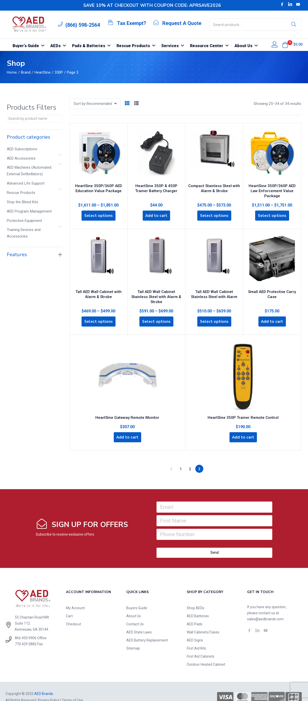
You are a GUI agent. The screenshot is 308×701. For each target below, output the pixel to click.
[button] (285, 45)
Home (12, 72)
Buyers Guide (136, 597)
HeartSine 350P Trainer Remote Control (243, 405)
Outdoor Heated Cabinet (206, 653)
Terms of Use (72, 689)
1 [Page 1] (181, 458)
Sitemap (133, 637)
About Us (133, 605)
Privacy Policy (48, 689)
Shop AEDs (195, 597)
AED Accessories (21, 158)
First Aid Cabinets (200, 645)
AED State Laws (139, 621)
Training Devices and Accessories (24, 233)
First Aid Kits (196, 637)
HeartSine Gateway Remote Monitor (127, 405)
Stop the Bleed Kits (22, 202)
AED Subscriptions (22, 149)
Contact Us (135, 613)
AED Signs (195, 629)
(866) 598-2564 (82, 25)
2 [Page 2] (190, 458)
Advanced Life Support (26, 183)
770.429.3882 (25, 633)
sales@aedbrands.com (265, 608)
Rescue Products (21, 192)
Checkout (73, 613)
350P (59, 72)
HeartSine (42, 72)
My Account (75, 597)
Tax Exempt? (131, 23)
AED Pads (194, 613)
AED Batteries (198, 605)
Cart (69, 605)
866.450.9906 (25, 627)
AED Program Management (29, 211)
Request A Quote (181, 23)
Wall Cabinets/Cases (203, 621)
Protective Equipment (24, 220)
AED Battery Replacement (147, 629)
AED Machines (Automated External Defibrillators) (29, 170)
